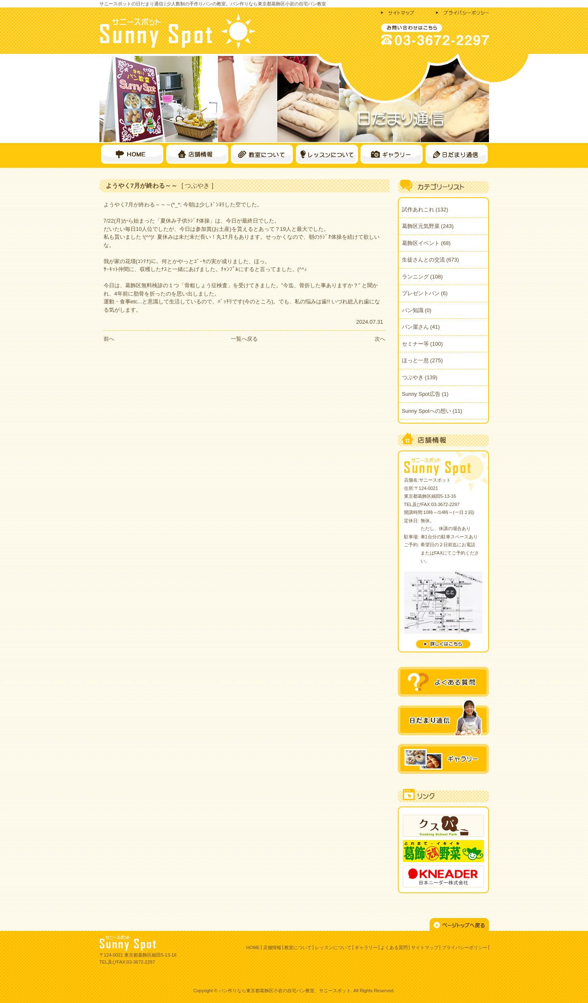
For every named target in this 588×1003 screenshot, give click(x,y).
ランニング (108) (422, 277)
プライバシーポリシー (464, 947)
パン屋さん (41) (421, 327)
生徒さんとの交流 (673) (430, 260)
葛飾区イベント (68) (426, 243)
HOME (253, 947)
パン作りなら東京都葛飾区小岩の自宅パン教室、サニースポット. (285, 990)
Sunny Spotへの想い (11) (432, 411)
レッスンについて (333, 947)
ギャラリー (366, 947)
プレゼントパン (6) (425, 293)
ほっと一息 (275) (422, 360)
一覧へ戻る (244, 339)
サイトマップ (424, 947)
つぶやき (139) (420, 377)
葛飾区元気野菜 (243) (428, 226)
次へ (380, 339)
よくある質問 (394, 947)
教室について (298, 947)
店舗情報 (272, 947)
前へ (109, 339)
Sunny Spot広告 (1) (425, 394)
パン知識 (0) (417, 310)
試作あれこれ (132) (425, 209)
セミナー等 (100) (422, 344)
